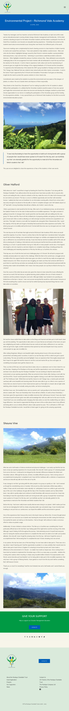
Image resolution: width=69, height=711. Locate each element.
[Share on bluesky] (39, 637)
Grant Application (12, 680)
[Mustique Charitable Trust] (7, 7)
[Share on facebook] (25, 637)
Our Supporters (11, 684)
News (8, 687)
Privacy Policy (44, 687)
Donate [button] (34, 627)
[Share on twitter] (27, 637)
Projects (9, 682)
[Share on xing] (42, 637)
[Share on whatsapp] (37, 637)
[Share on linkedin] (34, 637)
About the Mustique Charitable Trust (17, 677)
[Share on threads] (30, 637)
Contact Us (43, 677)
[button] (65, 7)
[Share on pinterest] (32, 637)
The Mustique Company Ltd (47, 684)
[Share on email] (44, 637)
